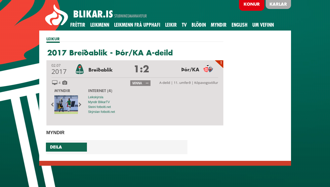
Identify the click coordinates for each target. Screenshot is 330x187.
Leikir (171, 25)
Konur (252, 4)
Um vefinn (263, 25)
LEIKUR (53, 38)
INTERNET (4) (100, 90)
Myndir (219, 25)
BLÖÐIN (199, 25)
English (239, 25)
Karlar (278, 4)
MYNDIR (62, 90)
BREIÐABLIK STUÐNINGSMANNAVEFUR (97, 15)
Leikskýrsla (95, 97)
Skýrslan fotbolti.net (101, 112)
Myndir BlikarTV (99, 102)
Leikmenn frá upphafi (137, 25)
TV (184, 25)
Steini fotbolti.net (99, 107)
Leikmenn (99, 25)
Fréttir (77, 25)
